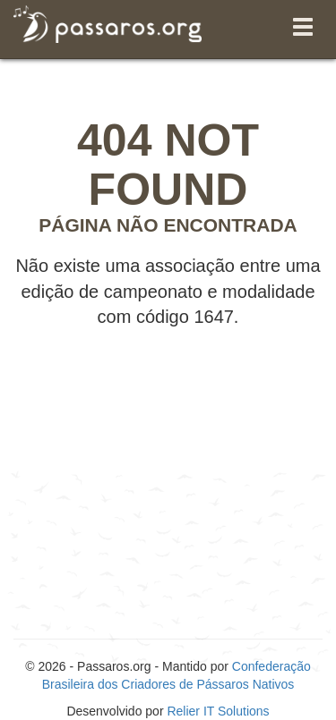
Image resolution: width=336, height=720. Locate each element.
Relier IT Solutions (218, 711)
